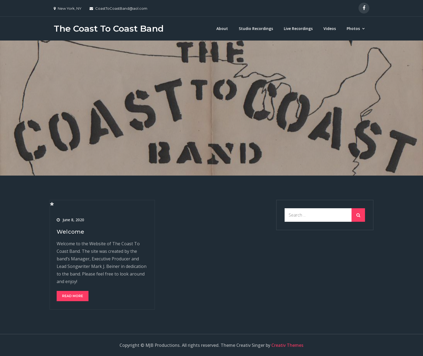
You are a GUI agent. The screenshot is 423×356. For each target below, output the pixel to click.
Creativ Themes (287, 345)
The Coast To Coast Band (109, 28)
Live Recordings (298, 28)
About (222, 28)
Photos (353, 28)
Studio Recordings (256, 28)
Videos (329, 28)
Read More (72, 296)
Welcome (70, 232)
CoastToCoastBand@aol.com (118, 8)
